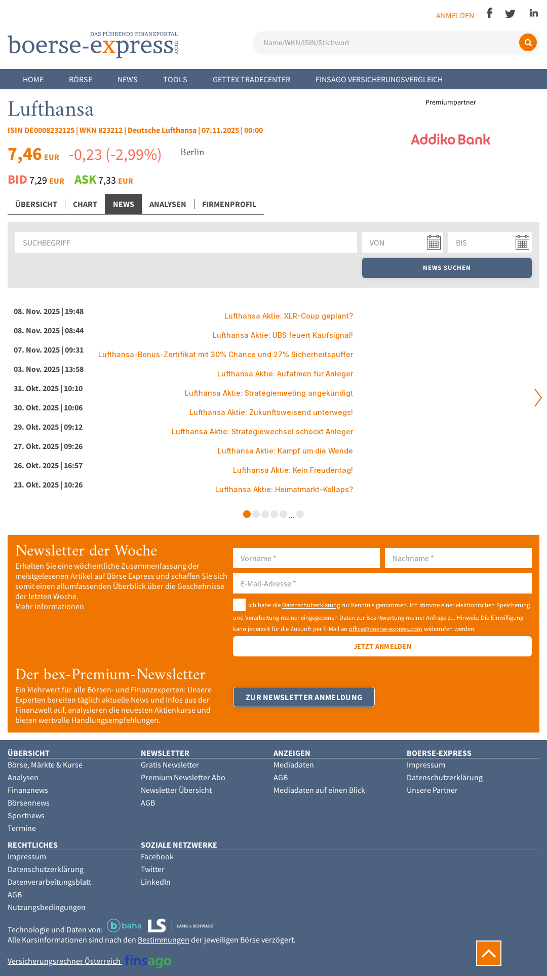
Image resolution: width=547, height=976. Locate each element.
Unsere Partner (432, 790)
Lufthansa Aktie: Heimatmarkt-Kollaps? (284, 489)
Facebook (157, 856)
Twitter (153, 869)
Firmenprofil (229, 204)
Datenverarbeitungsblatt (49, 882)
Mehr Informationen (49, 606)
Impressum (426, 764)
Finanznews (28, 790)
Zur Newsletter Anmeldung (304, 697)
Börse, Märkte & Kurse (45, 764)
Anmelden (455, 15)
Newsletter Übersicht (176, 790)
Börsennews (29, 802)
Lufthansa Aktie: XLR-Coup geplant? (288, 315)
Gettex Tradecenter (251, 79)
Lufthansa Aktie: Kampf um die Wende (285, 450)
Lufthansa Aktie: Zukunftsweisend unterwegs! (271, 412)
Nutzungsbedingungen (47, 907)
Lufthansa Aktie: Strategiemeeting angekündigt (269, 393)
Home (33, 79)
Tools (175, 79)
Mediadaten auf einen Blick (319, 790)
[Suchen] (528, 42)
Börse (80, 79)
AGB (148, 802)
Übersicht (36, 204)
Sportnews (26, 815)
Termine (22, 828)
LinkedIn (156, 882)
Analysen (167, 204)
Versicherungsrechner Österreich (89, 961)
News (128, 79)
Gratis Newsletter (170, 764)
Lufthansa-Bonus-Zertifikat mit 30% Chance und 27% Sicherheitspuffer (225, 354)
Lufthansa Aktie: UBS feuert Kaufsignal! (283, 335)
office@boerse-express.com (385, 628)
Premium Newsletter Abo (183, 777)
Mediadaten (294, 764)
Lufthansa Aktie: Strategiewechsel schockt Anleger (262, 431)
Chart (85, 204)
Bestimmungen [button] (163, 939)
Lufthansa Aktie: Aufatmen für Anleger (285, 373)
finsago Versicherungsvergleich (379, 79)
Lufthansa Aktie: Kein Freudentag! (293, 470)
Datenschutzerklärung (311, 605)
